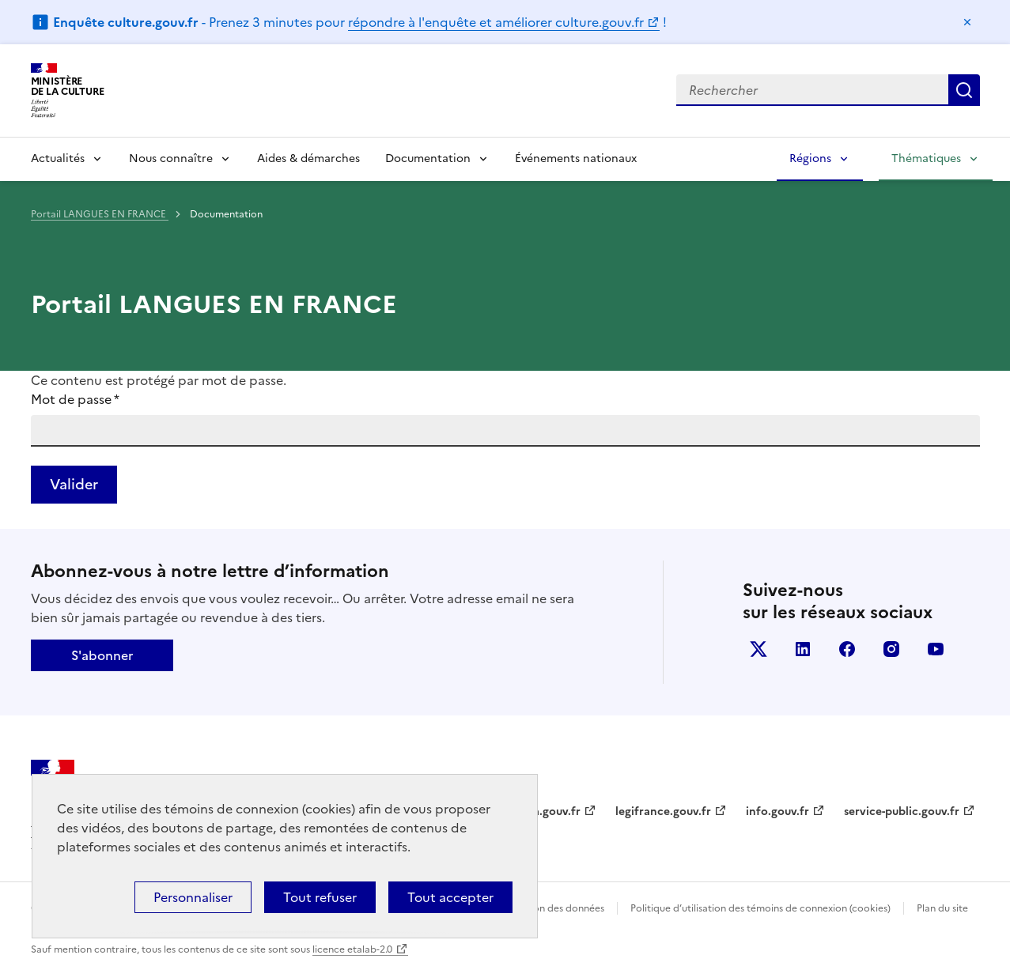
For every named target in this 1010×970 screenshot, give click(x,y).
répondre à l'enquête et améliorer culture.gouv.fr (496, 22)
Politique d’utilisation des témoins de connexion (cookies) (760, 908)
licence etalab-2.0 (352, 949)
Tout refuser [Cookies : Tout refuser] (320, 897)
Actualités (58, 158)
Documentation (428, 158)
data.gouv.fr (548, 811)
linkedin (803, 649)
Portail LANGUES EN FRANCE (99, 214)
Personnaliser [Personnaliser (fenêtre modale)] (193, 897)
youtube (935, 649)
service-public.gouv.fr (901, 811)
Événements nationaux (576, 158)
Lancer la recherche (964, 90)
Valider (74, 484)
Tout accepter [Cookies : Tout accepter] (450, 897)
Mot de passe (75, 399)
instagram (891, 649)
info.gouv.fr (777, 811)
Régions (810, 158)
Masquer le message (967, 22)
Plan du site (942, 908)
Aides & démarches (308, 158)
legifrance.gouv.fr (663, 811)
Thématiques (926, 158)
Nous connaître (171, 158)
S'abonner (102, 655)
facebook (847, 649)
